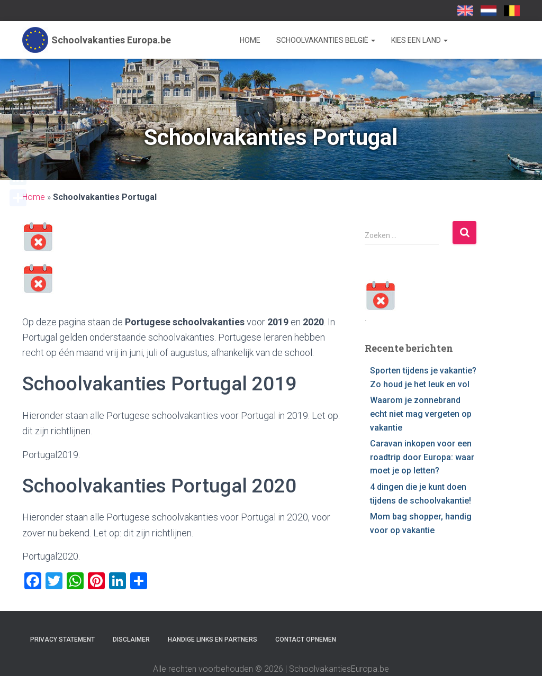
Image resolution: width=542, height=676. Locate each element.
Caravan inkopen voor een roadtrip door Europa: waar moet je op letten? (422, 457)
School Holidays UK (465, 11)
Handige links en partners (212, 639)
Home (250, 40)
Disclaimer (131, 639)
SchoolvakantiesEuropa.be (512, 11)
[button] (372, 40)
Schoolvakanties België (325, 40)
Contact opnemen (305, 639)
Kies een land (419, 40)
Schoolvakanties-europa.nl (488, 11)
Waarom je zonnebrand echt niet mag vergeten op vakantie (421, 413)
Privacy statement (62, 639)
